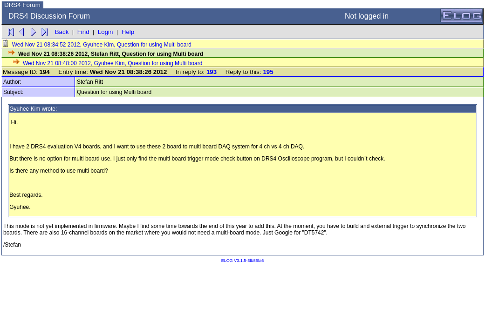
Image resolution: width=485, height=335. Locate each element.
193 (211, 71)
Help (128, 31)
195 (268, 71)
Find (83, 31)
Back (62, 31)
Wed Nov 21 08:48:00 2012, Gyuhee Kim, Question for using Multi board (108, 63)
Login (105, 31)
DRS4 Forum (22, 4)
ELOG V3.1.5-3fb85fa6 (242, 260)
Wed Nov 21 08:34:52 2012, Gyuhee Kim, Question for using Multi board (97, 44)
